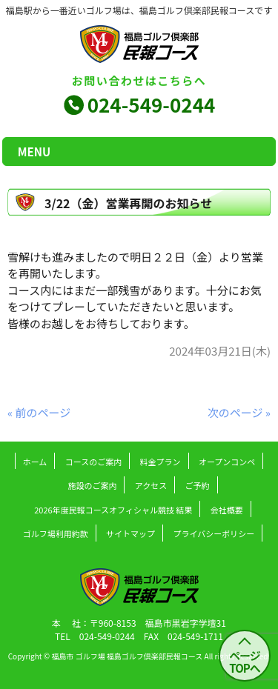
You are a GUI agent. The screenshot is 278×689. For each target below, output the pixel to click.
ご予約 (197, 485)
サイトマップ (130, 533)
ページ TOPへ (244, 662)
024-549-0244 (151, 104)
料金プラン (160, 461)
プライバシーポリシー (213, 533)
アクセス (151, 485)
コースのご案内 (93, 461)
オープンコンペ (227, 461)
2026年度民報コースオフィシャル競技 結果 (113, 510)
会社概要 (227, 510)
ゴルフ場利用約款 (55, 533)
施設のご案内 (91, 485)
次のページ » (239, 412)
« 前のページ (38, 412)
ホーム (35, 461)
